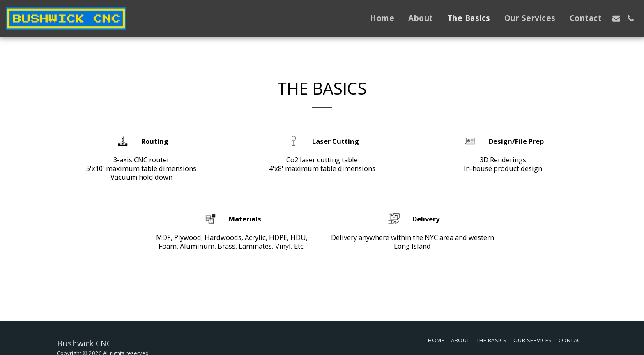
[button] (616, 18)
